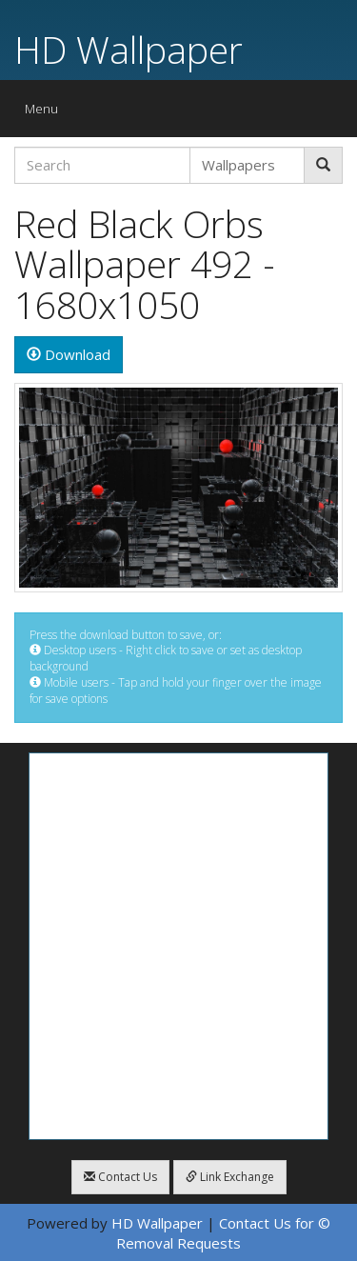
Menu (46, 113)
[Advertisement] (178, 946)
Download (68, 354)
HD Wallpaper (128, 49)
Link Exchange (230, 1177)
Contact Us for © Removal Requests (223, 1232)
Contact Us (120, 1177)
